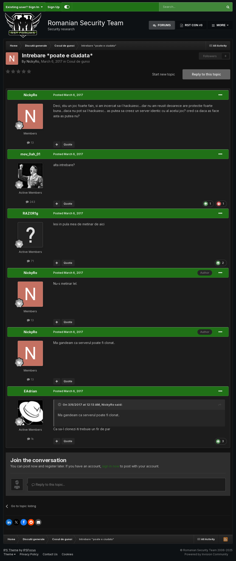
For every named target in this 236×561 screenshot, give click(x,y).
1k (30, 439)
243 (30, 202)
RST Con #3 (193, 25)
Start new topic (163, 74)
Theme (9, 554)
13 (30, 142)
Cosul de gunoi (78, 61)
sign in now (110, 466)
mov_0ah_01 (30, 154)
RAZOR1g (30, 213)
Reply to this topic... (48, 484)
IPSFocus (29, 550)
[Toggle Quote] (60, 404)
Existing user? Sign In (24, 6)
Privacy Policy (29, 554)
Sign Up (53, 7)
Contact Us (50, 554)
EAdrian (30, 391)
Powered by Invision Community (206, 554)
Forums (164, 25)
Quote (68, 144)
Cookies (67, 554)
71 (30, 261)
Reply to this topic (206, 74)
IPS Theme (10, 550)
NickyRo (33, 61)
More (221, 25)
